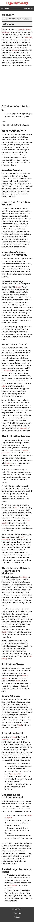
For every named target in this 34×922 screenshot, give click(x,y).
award (14, 737)
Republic (18, 287)
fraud (20, 725)
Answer (9, 463)
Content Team (24, 19)
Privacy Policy (17, 913)
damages (5, 739)
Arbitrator (28, 37)
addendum (13, 885)
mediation (23, 577)
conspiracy (8, 371)
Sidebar (27, 9)
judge (4, 386)
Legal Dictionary (17, 3)
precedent (23, 428)
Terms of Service (17, 909)
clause (17, 681)
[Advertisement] (17, 85)
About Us (17, 917)
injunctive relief (15, 774)
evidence (15, 50)
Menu (7, 9)
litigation (5, 632)
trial (16, 508)
